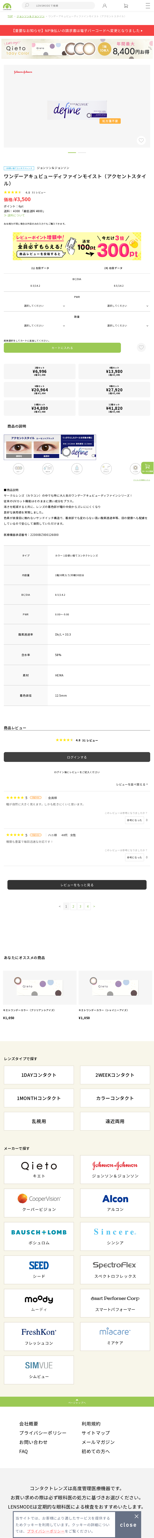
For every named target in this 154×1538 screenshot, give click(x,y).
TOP (10, 16)
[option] (40, 996)
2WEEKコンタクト (115, 1075)
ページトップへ (77, 1402)
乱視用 (39, 1121)
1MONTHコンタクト (39, 1098)
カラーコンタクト (115, 1098)
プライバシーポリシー (43, 1433)
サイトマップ (96, 1433)
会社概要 (28, 1423)
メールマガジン (98, 1442)
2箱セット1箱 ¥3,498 (39, 371)
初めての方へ (96, 1451)
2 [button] (82, 153)
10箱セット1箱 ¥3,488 (39, 408)
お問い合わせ (33, 1442)
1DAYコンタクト (39, 1075)
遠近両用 (115, 1121)
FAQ (23, 1451)
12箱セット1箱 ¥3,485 (114, 408)
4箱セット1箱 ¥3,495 (114, 371)
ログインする (77, 757)
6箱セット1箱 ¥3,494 (39, 390)
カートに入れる (62, 348)
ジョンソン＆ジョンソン (31, 16)
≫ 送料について (14, 215)
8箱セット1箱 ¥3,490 (114, 390)
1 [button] (72, 153)
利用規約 (91, 1423)
